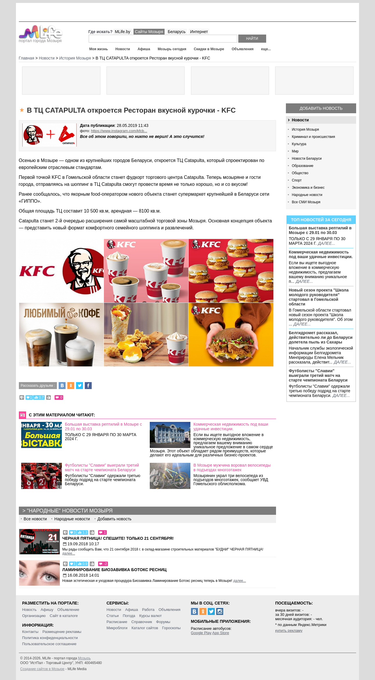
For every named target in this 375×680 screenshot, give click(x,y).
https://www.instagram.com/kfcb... (119, 131)
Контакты (30, 631)
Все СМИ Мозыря (306, 202)
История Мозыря (305, 129)
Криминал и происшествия (313, 137)
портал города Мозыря (41, 39)
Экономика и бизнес (308, 188)
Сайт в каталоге (64, 616)
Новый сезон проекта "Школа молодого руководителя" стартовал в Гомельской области (319, 297)
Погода (129, 616)
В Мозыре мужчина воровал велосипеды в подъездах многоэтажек (232, 467)
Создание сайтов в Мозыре (42, 669)
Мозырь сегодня (172, 49)
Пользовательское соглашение (49, 644)
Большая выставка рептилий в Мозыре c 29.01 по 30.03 (320, 230)
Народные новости (307, 195)
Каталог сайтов (144, 628)
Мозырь (84, 658)
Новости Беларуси (307, 158)
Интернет (199, 31)
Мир (295, 151)
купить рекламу (288, 630)
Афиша (144, 49)
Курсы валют (150, 616)
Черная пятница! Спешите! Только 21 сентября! (118, 538)
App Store (220, 633)
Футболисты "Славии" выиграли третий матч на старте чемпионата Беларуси (318, 375)
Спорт (297, 180)
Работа (148, 609)
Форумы (163, 622)
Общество (300, 173)
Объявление (68, 609)
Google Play (201, 633)
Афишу (47, 609)
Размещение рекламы (61, 631)
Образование (302, 166)
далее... (326, 243)
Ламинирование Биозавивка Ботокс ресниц (114, 569)
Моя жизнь (98, 49)
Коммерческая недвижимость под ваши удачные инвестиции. (321, 254)
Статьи (113, 616)
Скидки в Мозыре (209, 49)
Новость (29, 609)
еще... (266, 49)
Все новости (35, 519)
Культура (299, 144)
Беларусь (176, 31)
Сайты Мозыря (149, 31)
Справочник (141, 622)
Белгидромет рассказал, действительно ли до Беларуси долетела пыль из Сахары (321, 337)
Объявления (242, 49)
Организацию (34, 616)
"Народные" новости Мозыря (70, 511)
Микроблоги (117, 628)
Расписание (117, 622)
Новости (123, 49)
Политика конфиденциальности (50, 638)
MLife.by (122, 31)
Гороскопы (171, 628)
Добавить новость (321, 108)
